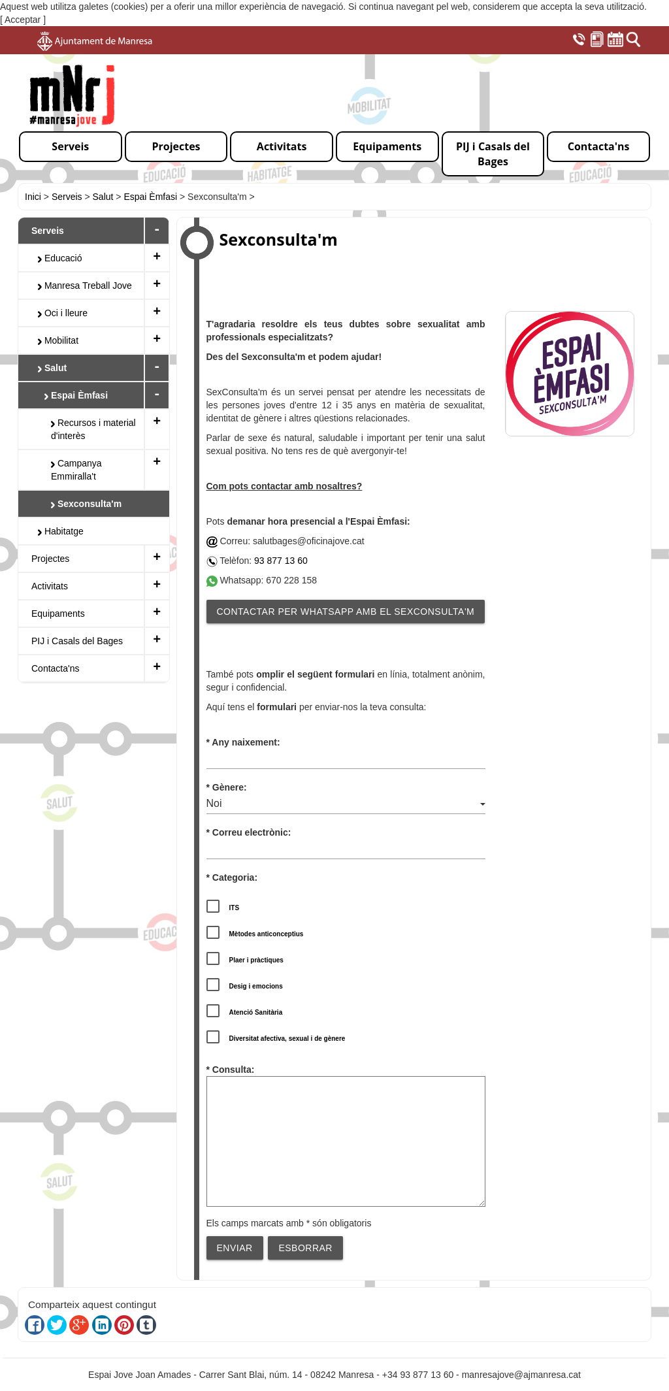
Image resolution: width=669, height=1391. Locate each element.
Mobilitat (58, 340)
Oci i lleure (63, 313)
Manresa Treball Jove (85, 285)
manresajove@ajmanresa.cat (521, 1374)
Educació (60, 258)
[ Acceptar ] (23, 19)
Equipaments (58, 613)
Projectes (50, 558)
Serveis (67, 196)
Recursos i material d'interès (93, 429)
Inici (33, 196)
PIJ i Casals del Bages (77, 641)
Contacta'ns (55, 668)
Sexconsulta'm (86, 504)
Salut (103, 196)
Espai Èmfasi (150, 196)
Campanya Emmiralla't (76, 470)
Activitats (49, 586)
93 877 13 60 (281, 560)
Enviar (235, 1248)
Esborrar (305, 1248)
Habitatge (61, 531)
